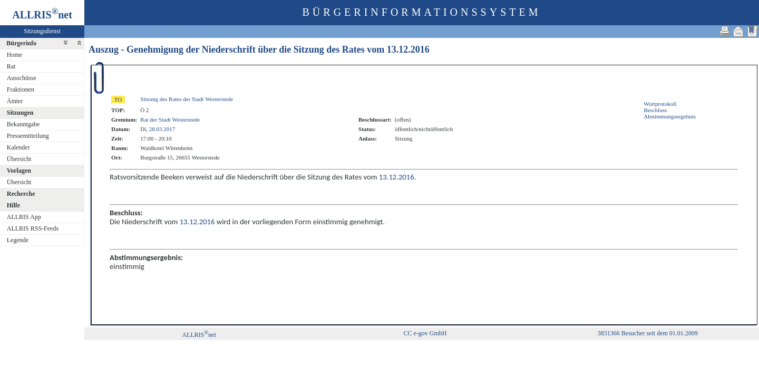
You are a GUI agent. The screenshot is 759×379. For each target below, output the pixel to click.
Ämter (15, 101)
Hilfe (13, 205)
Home (14, 54)
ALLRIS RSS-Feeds (33, 228)
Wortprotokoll (660, 104)
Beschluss (655, 110)
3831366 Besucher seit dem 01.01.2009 (648, 333)
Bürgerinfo (21, 43)
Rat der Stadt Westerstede (170, 119)
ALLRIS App (24, 217)
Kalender (18, 147)
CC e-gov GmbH (424, 333)
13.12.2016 (408, 49)
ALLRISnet (199, 334)
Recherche (21, 193)
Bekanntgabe (23, 124)
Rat (11, 66)
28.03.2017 (162, 129)
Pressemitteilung (28, 135)
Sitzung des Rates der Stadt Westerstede (186, 99)
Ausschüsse (21, 78)
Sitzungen (20, 112)
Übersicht (19, 159)
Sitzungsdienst (42, 31)
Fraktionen (20, 89)
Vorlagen (19, 170)
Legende (17, 240)
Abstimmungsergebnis (670, 116)
